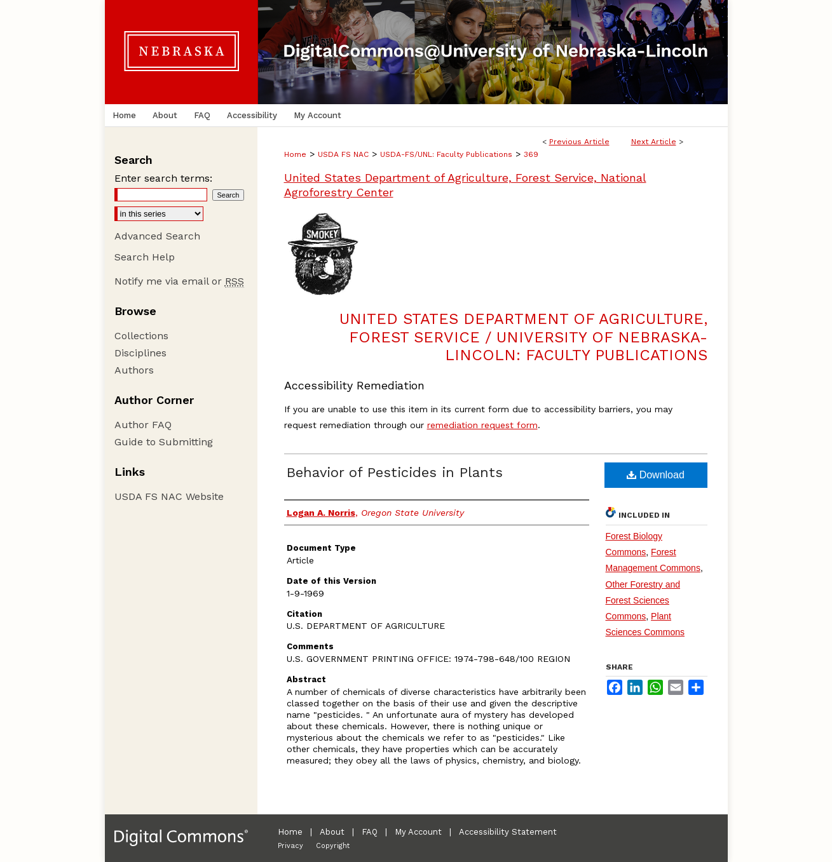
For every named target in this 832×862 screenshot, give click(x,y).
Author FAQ (143, 425)
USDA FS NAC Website (169, 496)
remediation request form (482, 425)
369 (531, 154)
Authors (134, 370)
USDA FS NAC (343, 154)
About (332, 832)
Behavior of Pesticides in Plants (395, 472)
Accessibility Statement (508, 832)
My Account (418, 832)
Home (295, 154)
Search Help (144, 257)
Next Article (653, 141)
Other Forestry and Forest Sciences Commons (643, 600)
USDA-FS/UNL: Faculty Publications (446, 154)
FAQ (370, 832)
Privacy (290, 846)
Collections (141, 336)
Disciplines (140, 353)
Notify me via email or (179, 281)
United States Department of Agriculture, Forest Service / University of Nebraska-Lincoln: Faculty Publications (523, 337)
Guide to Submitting (163, 442)
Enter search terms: (163, 178)
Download (656, 474)
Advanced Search (157, 236)
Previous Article (579, 141)
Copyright (333, 846)
